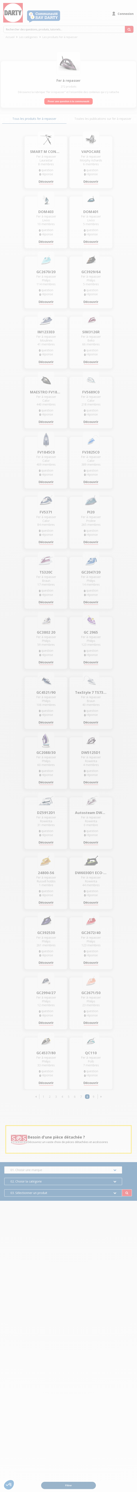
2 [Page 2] (49, 1097)
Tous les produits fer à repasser (34, 119)
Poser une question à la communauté (68, 101)
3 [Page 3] (56, 1097)
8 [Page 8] (87, 1097)
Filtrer (68, 1485)
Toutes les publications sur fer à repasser (102, 119)
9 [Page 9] (93, 1097)
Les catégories (28, 37)
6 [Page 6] (75, 1097)
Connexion (126, 14)
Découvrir (46, 181)
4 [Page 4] (62, 1097)
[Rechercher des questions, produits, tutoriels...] (129, 29)
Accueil (10, 37)
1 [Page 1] (43, 1097)
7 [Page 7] (81, 1097)
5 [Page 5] (68, 1097)
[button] (35, 1096)
